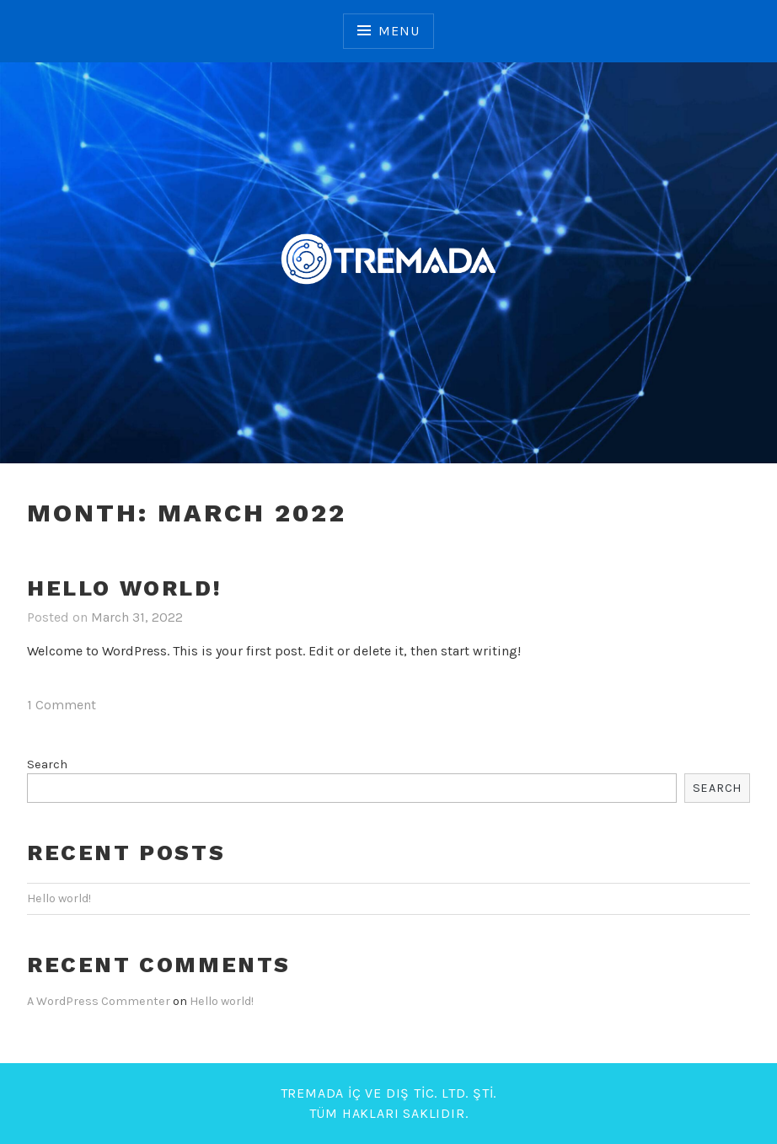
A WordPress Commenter (98, 1001)
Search (47, 764)
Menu (398, 31)
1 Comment (61, 705)
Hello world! (124, 588)
